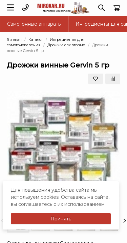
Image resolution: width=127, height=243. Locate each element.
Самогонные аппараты (34, 24)
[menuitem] (34, 24)
